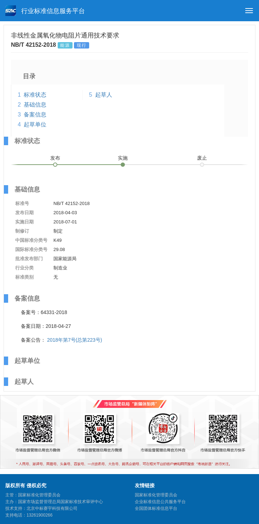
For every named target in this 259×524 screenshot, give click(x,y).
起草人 (103, 95)
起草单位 (35, 124)
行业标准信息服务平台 (45, 10)
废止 (202, 158)
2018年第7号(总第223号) (74, 340)
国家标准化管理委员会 (156, 494)
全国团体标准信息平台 (156, 508)
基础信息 (35, 105)
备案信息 (35, 115)
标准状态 (35, 95)
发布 (55, 158)
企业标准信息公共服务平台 (160, 501)
